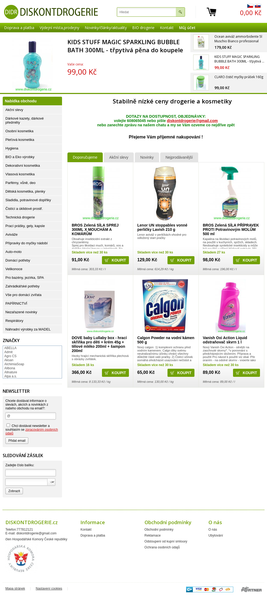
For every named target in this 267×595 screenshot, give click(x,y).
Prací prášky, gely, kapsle (25, 226)
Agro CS (10, 356)
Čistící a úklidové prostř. (24, 209)
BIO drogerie (143, 27)
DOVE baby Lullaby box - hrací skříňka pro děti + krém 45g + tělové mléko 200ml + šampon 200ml (99, 344)
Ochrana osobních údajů (162, 547)
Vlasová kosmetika (20, 174)
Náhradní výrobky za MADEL (28, 329)
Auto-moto (13, 252)
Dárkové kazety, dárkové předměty (24, 120)
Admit (8, 352)
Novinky (147, 157)
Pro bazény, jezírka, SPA (24, 278)
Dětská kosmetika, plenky (25, 191)
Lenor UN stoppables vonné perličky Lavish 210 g (162, 227)
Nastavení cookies (49, 588)
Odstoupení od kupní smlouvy (166, 541)
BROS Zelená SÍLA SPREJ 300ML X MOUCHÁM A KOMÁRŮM (95, 229)
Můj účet (187, 27)
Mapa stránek (15, 588)
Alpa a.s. (10, 376)
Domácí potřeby (17, 260)
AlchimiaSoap (14, 364)
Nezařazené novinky (21, 312)
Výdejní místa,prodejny (59, 27)
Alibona (9, 368)
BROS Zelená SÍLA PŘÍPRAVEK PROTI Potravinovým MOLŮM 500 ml (231, 229)
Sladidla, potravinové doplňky (28, 200)
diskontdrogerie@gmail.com (192, 121)
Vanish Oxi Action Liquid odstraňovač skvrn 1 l (225, 340)
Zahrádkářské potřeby (22, 286)
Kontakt (167, 27)
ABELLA (10, 348)
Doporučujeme (85, 157)
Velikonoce (13, 269)
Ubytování (215, 535)
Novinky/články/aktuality (106, 27)
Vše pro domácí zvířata (23, 295)
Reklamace (153, 535)
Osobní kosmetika (19, 131)
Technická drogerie (20, 217)
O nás (212, 529)
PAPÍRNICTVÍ (16, 303)
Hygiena (11, 148)
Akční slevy (118, 157)
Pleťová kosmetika (19, 140)
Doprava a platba (19, 27)
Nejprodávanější (179, 157)
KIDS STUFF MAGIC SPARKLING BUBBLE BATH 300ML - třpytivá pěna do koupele (125, 46)
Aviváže (11, 234)
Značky (11, 340)
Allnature (10, 372)
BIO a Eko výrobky (20, 157)
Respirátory (14, 321)
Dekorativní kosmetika (22, 165)
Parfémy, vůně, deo (20, 183)
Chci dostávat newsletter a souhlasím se (31, 429)
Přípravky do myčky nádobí (26, 243)
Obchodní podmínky (159, 529)
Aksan (8, 360)
